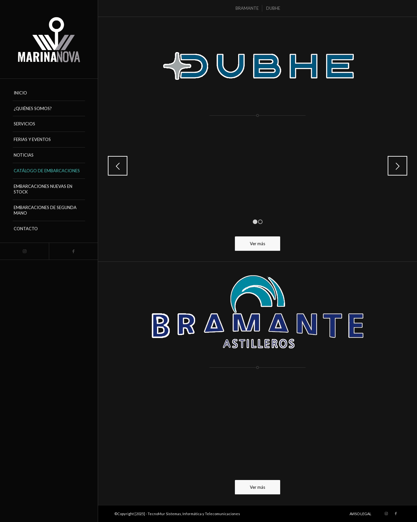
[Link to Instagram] (24, 251)
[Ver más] (257, 243)
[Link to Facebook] (73, 251)
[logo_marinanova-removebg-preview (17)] (49, 39)
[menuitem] (49, 93)
